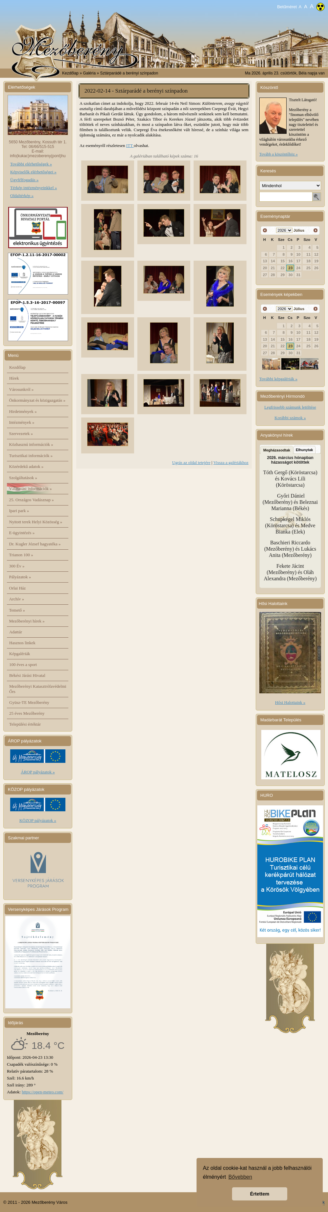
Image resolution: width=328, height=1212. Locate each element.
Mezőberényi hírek (27, 621)
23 (291, 268)
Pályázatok (20, 576)
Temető (17, 610)
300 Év (17, 565)
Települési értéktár (25, 724)
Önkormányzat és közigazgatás (37, 400)
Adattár (15, 631)
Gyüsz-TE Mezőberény (29, 702)
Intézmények (22, 422)
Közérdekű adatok (26, 466)
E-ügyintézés (22, 532)
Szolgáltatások (23, 477)
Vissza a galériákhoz (230, 462)
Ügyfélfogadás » (24, 179)
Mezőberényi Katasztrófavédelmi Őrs (37, 689)
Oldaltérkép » (22, 195)
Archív (16, 598)
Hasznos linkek (22, 642)
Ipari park (19, 510)
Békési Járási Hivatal (27, 675)
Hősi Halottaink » (290, 702)
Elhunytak (304, 450)
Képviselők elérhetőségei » (33, 171)
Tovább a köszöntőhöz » (278, 154)
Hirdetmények (23, 411)
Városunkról (21, 389)
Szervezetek (21, 433)
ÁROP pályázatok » (38, 771)
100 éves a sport (23, 664)
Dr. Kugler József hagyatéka (35, 543)
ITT (130, 145)
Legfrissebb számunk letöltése (290, 407)
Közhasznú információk (31, 444)
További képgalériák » (278, 378)
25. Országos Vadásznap (31, 499)
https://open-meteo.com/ (42, 1091)
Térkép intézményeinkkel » (33, 187)
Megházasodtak (276, 450)
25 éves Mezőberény (27, 713)
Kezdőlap (70, 73)
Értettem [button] (259, 1194)
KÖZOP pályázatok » (37, 820)
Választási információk (30, 488)
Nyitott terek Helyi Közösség (35, 521)
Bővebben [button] (240, 1177)
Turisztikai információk (31, 455)
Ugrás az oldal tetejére (191, 462)
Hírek (14, 378)
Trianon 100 (21, 554)
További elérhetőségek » (31, 163)
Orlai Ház (17, 588)
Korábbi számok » (290, 417)
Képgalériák (19, 653)
